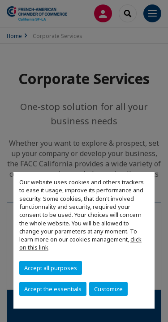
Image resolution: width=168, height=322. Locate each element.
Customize (108, 289)
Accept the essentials (53, 289)
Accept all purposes (50, 268)
